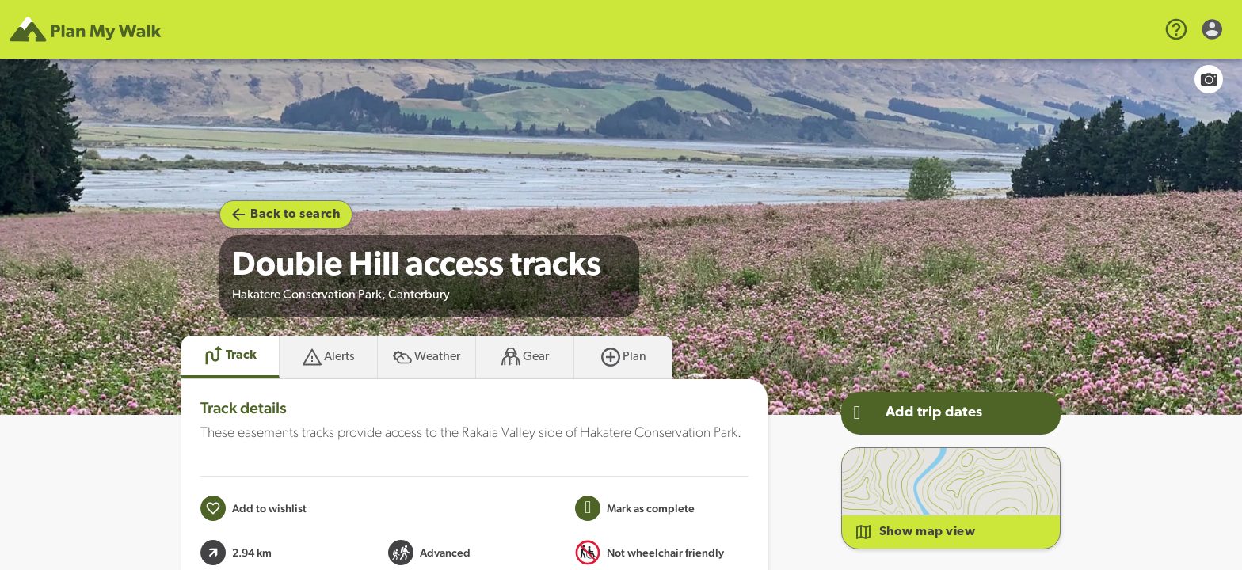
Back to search (286, 214)
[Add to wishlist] (253, 508)
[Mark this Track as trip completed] (635, 508)
